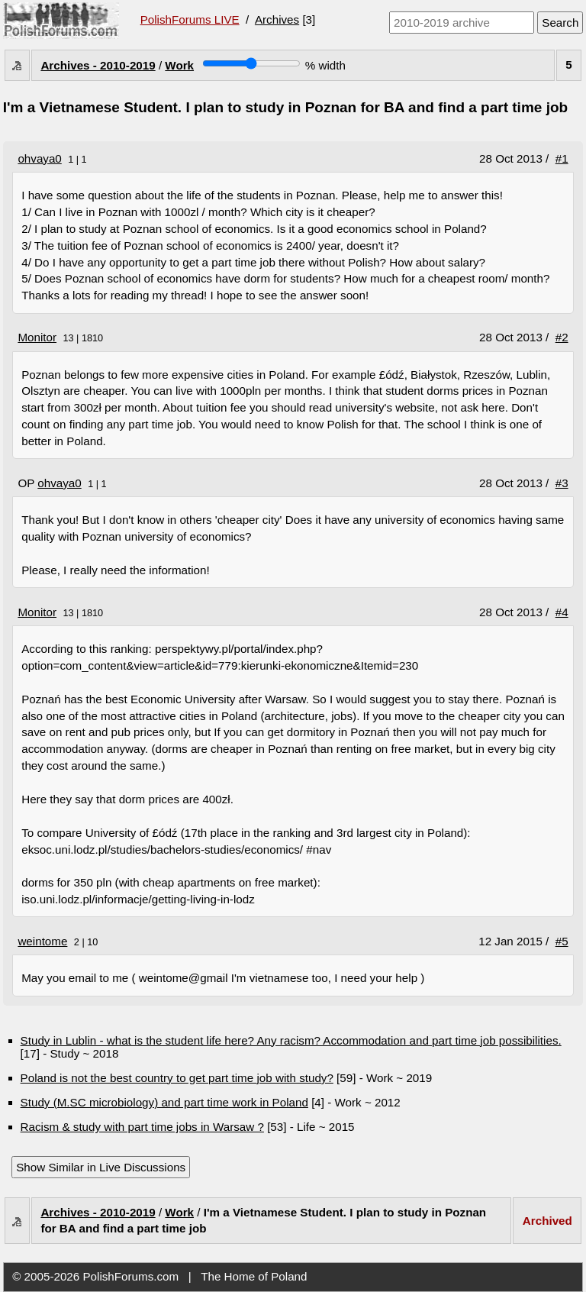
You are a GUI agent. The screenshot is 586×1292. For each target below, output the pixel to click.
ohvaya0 (39, 158)
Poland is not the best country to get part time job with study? (177, 1077)
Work (179, 65)
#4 (561, 612)
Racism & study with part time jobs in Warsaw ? (142, 1126)
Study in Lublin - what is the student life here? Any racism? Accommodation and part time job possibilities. (291, 1040)
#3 (561, 482)
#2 (561, 337)
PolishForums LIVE (190, 19)
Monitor (37, 337)
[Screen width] (251, 63)
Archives (277, 19)
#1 (561, 158)
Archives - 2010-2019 (97, 65)
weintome (42, 941)
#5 (561, 941)
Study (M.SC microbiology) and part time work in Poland (164, 1102)
